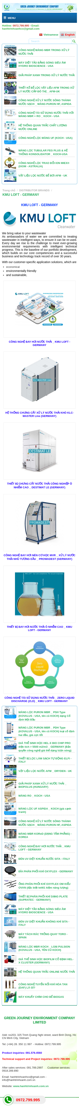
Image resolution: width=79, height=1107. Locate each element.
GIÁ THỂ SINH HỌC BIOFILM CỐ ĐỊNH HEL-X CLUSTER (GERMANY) (45, 961)
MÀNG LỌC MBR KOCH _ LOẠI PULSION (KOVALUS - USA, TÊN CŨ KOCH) (44, 948)
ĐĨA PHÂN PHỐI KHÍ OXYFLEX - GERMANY (45, 871)
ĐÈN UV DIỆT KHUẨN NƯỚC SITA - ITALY (44, 858)
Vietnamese (48, 34)
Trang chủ (8, 190)
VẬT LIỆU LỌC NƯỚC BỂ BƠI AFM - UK (42, 175)
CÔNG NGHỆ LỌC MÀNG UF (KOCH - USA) (45, 137)
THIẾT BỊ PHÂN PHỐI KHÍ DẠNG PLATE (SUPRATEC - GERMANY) (43, 898)
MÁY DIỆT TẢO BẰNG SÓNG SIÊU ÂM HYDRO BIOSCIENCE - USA (42, 64)
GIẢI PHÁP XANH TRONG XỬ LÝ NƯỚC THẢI (46, 75)
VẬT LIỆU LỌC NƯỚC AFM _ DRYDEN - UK (45, 771)
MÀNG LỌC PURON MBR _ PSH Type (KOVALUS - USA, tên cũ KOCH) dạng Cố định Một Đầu (44, 716)
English (68, 34)
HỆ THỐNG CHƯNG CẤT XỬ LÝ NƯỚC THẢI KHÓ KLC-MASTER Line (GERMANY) (39, 414)
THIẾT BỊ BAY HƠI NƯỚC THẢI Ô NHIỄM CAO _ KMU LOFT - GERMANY (39, 628)
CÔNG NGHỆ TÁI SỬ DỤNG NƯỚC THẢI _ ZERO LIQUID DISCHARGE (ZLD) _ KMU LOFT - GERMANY (39, 699)
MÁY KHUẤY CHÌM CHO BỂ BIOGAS (41, 996)
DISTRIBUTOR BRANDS (34, 190)
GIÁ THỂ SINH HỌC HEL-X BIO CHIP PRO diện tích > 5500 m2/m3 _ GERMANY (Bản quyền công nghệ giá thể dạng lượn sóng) (44, 746)
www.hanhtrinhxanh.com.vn (31, 1086)
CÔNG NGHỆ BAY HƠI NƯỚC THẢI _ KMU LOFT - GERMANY (39, 343)
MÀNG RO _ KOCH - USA (34, 795)
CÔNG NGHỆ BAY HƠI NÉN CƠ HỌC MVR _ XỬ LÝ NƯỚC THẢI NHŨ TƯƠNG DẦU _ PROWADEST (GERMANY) (39, 557)
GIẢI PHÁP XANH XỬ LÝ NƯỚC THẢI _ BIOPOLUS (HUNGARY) (42, 785)
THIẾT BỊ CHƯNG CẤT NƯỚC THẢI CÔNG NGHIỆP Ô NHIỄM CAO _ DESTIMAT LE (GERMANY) (39, 485)
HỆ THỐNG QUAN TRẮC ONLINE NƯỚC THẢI (46, 971)
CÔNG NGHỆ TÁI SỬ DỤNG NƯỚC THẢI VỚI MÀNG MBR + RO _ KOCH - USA (46, 114)
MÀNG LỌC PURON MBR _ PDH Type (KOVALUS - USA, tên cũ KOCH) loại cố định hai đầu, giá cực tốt (46, 731)
